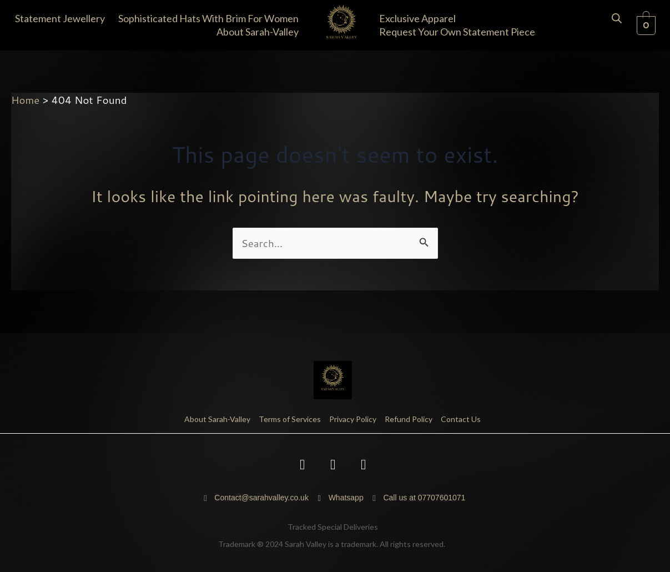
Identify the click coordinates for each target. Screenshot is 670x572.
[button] (62, 18)
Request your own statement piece (457, 32)
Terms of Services (290, 419)
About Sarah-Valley (257, 32)
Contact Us (461, 419)
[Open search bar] (616, 17)
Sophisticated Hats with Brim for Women (208, 18)
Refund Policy (408, 419)
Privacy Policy (352, 419)
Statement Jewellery (60, 18)
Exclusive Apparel (417, 18)
